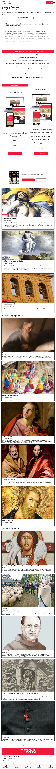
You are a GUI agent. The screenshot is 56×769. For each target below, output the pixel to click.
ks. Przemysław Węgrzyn (8, 263)
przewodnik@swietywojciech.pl (12, 762)
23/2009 (40, 174)
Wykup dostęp (41, 153)
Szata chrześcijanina (7, 520)
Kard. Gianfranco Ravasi (22, 17)
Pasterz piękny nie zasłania (9, 735)
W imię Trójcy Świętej (10, 218)
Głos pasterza (5, 608)
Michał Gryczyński (7, 220)
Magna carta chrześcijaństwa (10, 395)
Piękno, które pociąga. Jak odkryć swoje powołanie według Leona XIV (20, 566)
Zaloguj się (31, 73)
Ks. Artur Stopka (5, 737)
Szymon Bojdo (5, 695)
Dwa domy (5, 353)
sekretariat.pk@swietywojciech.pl (28, 762)
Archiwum (41, 180)
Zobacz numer (28, 180)
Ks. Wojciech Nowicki (6, 567)
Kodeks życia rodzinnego (8, 479)
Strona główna (7, 745)
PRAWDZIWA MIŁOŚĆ (8, 436)
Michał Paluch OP (6, 610)
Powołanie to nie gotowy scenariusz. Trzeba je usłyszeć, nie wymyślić (20, 693)
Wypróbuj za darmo (15, 153)
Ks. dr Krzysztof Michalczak (9, 306)
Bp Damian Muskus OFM (7, 652)
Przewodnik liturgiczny (21, 745)
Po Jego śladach (6, 650)
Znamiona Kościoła (9, 304)
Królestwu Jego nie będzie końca (13, 261)
